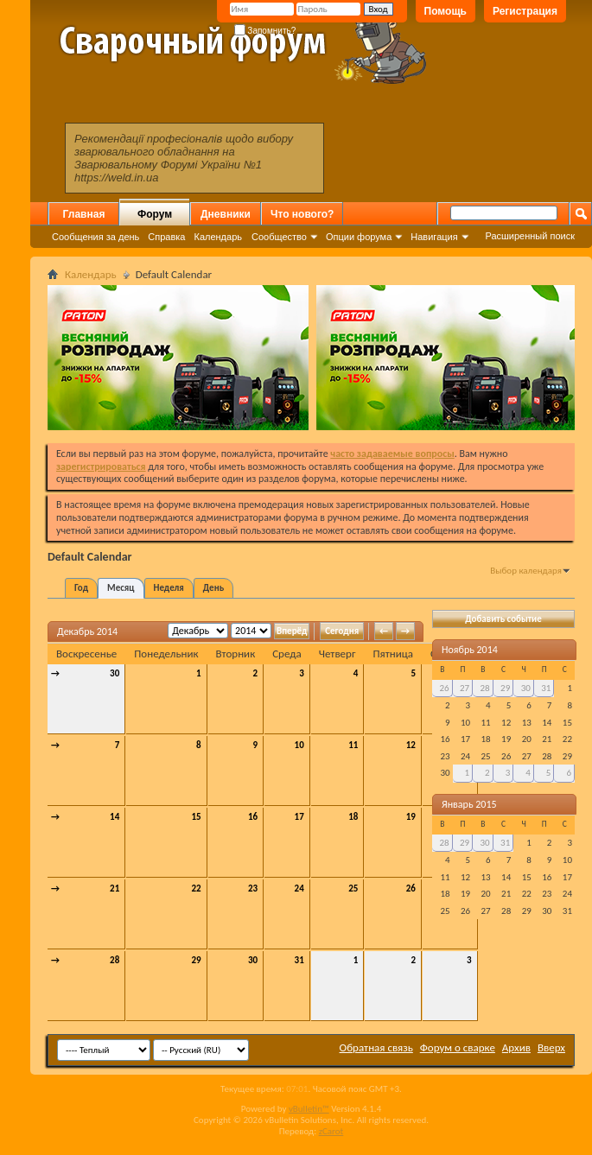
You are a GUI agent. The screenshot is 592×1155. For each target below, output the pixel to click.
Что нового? (302, 214)
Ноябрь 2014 (470, 650)
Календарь (218, 237)
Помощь (445, 11)
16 (253, 816)
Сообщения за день (95, 237)
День (213, 587)
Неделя (169, 587)
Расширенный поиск (530, 236)
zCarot (331, 1131)
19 (411, 816)
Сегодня (342, 631)
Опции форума (358, 237)
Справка (166, 237)
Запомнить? (265, 30)
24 (299, 888)
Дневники (226, 214)
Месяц (120, 587)
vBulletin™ (309, 1108)
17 (299, 816)
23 (253, 888)
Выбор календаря (526, 570)
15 (196, 816)
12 (411, 745)
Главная (84, 214)
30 (114, 673)
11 (353, 745)
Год (81, 587)
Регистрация (525, 11)
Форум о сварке (457, 1047)
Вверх (551, 1047)
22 (196, 888)
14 (114, 816)
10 (299, 745)
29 (196, 960)
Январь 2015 (469, 804)
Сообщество (279, 237)
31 (299, 960)
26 (411, 888)
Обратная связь (376, 1047)
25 (353, 888)
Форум (154, 214)
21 (114, 888)
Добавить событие (503, 619)
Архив (516, 1047)
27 (464, 688)
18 (353, 816)
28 (114, 960)
